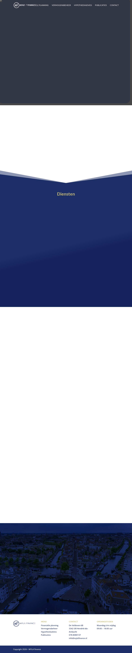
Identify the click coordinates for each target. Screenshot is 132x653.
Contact (114, 5)
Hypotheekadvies (83, 5)
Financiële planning (38, 5)
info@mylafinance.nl (78, 638)
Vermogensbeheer (61, 5)
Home (22, 5)
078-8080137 (75, 635)
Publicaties (101, 5)
